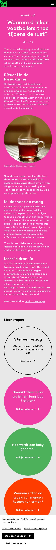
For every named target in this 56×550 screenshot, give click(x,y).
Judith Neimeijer (35, 301)
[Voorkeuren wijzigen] (35, 528)
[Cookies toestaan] (18, 536)
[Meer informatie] (12, 528)
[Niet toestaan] (15, 543)
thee (25, 52)
